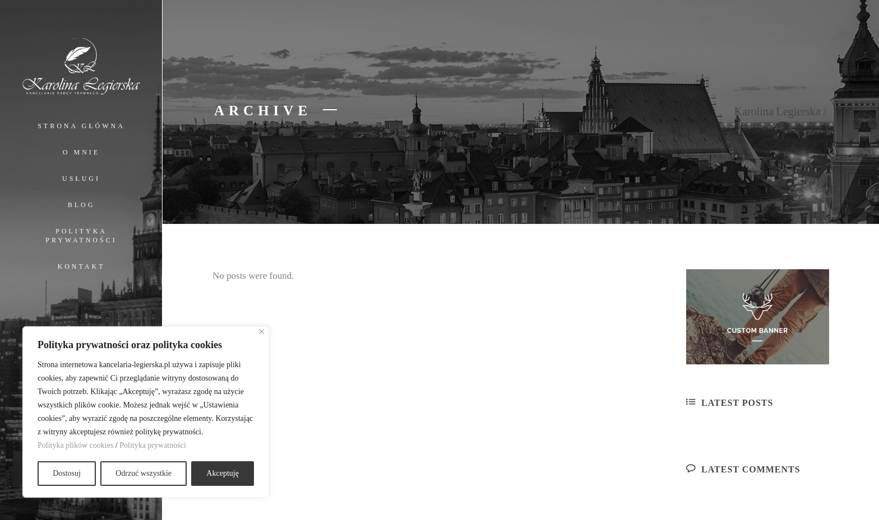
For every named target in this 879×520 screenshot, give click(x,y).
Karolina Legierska (777, 111)
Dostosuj (67, 473)
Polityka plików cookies (75, 445)
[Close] (261, 331)
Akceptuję (222, 473)
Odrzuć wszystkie (143, 473)
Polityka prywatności (152, 445)
